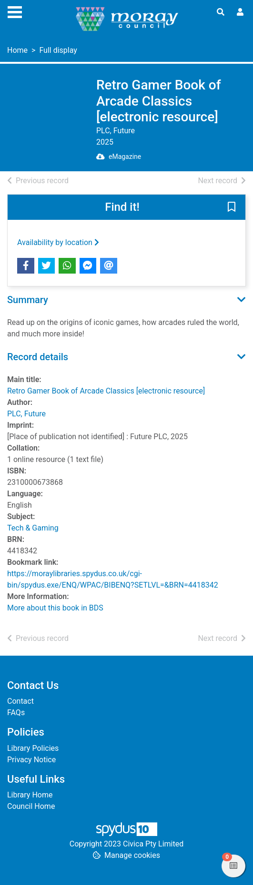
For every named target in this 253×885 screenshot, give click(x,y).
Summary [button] (27, 299)
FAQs (16, 712)
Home (17, 50)
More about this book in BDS (55, 607)
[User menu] (240, 12)
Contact (20, 701)
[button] (231, 207)
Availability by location (58, 242)
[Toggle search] (220, 12)
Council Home (31, 806)
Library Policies (33, 748)
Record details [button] (37, 357)
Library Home (29, 794)
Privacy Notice (31, 759)
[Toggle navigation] (15, 11)
